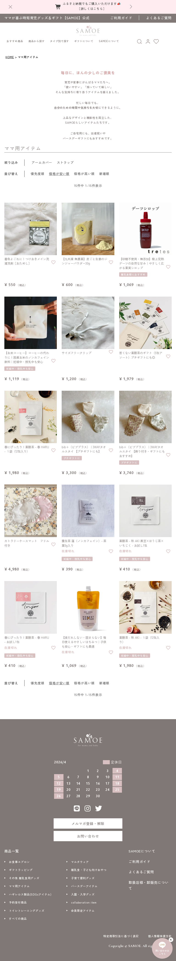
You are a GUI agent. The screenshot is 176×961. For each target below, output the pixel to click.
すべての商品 (18, 916)
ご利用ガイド (121, 17)
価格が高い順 (84, 171)
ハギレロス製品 (30, 892)
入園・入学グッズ (83, 892)
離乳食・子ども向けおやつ (89, 868)
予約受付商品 (18, 900)
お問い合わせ (88, 834)
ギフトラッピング (21, 868)
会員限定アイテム (83, 908)
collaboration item (84, 900)
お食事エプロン (19, 860)
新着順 (104, 171)
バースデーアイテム (84, 884)
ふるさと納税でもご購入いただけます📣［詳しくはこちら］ (92, 6)
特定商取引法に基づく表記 (121, 934)
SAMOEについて (109, 39)
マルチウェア (80, 860)
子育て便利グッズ (83, 876)
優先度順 (37, 171)
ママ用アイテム (19, 884)
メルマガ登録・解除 (88, 821)
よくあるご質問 (158, 17)
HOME (10, 55)
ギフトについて (83, 39)
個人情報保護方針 (160, 934)
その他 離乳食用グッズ (24, 876)
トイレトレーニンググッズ (26, 908)
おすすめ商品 (15, 39)
